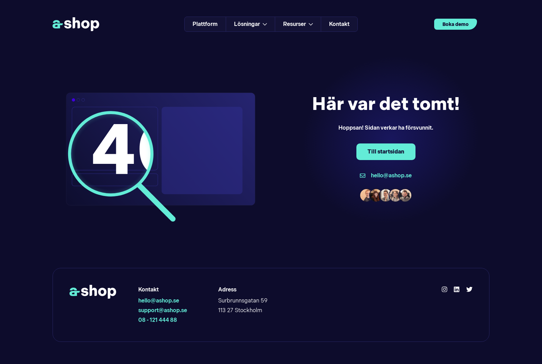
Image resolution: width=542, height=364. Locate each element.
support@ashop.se (162, 310)
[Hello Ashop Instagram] (444, 290)
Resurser (298, 24)
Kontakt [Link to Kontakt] (339, 24)
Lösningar (250, 24)
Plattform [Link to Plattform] (205, 24)
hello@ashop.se (158, 300)
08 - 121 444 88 (157, 320)
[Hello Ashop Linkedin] (456, 290)
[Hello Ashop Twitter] (469, 290)
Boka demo (455, 24)
